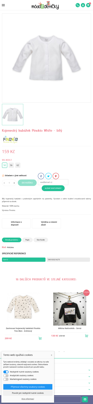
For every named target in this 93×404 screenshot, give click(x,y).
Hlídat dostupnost (53, 188)
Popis (27, 240)
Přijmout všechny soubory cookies (28, 386)
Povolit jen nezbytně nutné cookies (28, 393)
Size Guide (41, 240)
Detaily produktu (11, 240)
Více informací (28, 399)
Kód (4, 247)
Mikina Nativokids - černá (69, 328)
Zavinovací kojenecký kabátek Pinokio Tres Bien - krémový (23, 329)
